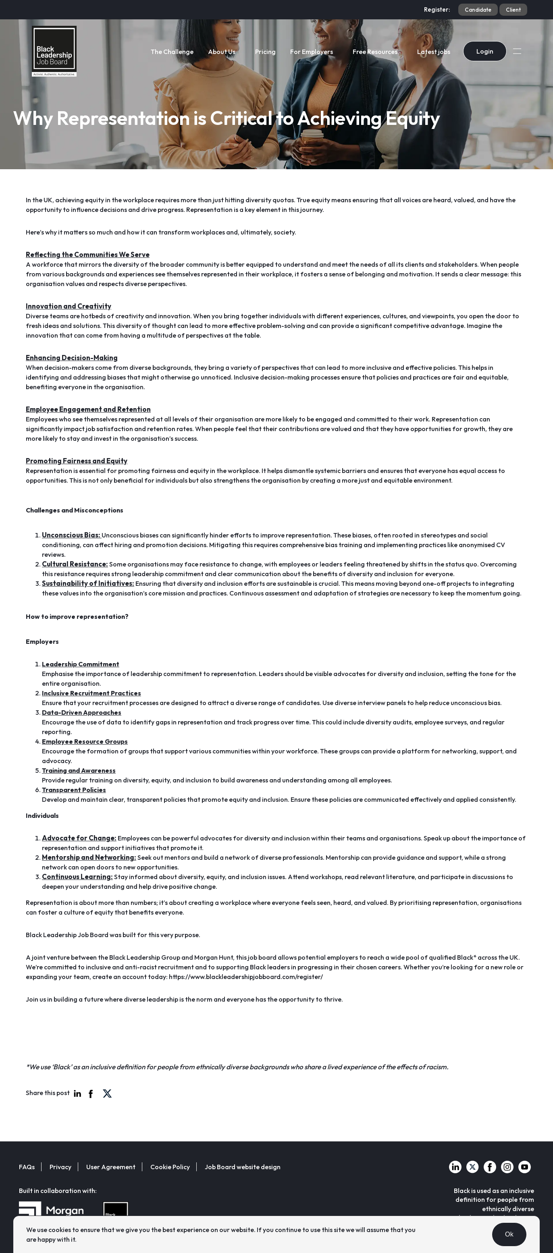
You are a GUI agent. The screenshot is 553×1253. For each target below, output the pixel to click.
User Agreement (110, 1167)
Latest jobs (433, 52)
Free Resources (375, 52)
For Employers (311, 52)
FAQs (27, 1167)
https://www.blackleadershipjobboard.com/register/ (246, 977)
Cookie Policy (170, 1167)
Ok (509, 1234)
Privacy (60, 1167)
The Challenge (172, 52)
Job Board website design (243, 1167)
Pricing (265, 52)
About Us (221, 52)
